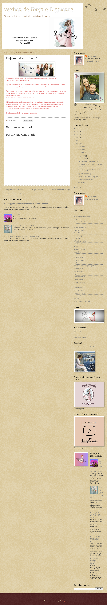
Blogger (64, 601)
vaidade (76, 299)
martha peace (78, 255)
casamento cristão (79, 214)
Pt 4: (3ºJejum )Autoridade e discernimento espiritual (94, 561)
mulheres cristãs (78, 258)
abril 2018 (81, 153)
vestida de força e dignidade (82, 301)
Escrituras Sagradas (79, 230)
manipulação (77, 252)
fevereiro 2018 (82, 159)
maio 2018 (81, 150)
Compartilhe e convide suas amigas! (87, 161)
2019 (78, 141)
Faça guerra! (81, 183)
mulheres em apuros (80, 260)
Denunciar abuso (80, 337)
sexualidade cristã (79, 288)
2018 (78, 144)
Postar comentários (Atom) (16, 194)
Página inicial (37, 189)
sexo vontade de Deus (80, 285)
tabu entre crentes (79, 293)
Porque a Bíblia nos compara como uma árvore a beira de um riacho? (33, 215)
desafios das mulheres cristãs (82, 217)
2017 (78, 187)
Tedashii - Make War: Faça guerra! (87, 177)
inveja (76, 247)
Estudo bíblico (78, 233)
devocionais (77, 219)
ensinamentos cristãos (80, 227)
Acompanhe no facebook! (85, 180)
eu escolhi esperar (79, 236)
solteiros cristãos (78, 290)
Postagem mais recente (13, 189)
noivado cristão (78, 271)
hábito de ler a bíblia (80, 241)
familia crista (77, 238)
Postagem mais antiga (61, 189)
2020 (78, 138)
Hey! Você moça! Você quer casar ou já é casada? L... (89, 165)
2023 (78, 132)
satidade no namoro (79, 277)
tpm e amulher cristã (80, 296)
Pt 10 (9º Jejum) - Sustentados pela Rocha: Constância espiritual (26, 204)
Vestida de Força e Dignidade (38, 10)
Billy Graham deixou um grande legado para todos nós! (89, 170)
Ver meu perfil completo (92, 61)
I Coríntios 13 (78, 244)
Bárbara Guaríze (92, 56)
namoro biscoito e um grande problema (85, 266)
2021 (78, 135)
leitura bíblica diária (79, 249)
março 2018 (81, 156)
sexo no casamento (79, 282)
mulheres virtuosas (79, 263)
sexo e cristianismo (79, 279)
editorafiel (77, 225)
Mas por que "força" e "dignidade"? (23, 226)
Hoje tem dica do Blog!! (84, 174)
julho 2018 (81, 147)
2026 (78, 129)
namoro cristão (78, 268)
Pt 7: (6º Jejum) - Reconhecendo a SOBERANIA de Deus (95, 539)
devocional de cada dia (80, 222)
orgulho (76, 274)
